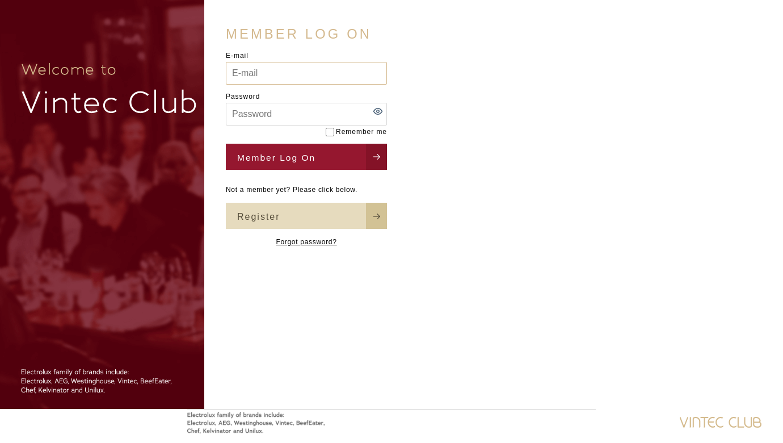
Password (243, 97)
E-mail (237, 56)
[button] (378, 111)
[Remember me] (330, 132)
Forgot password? (306, 242)
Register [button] (258, 217)
